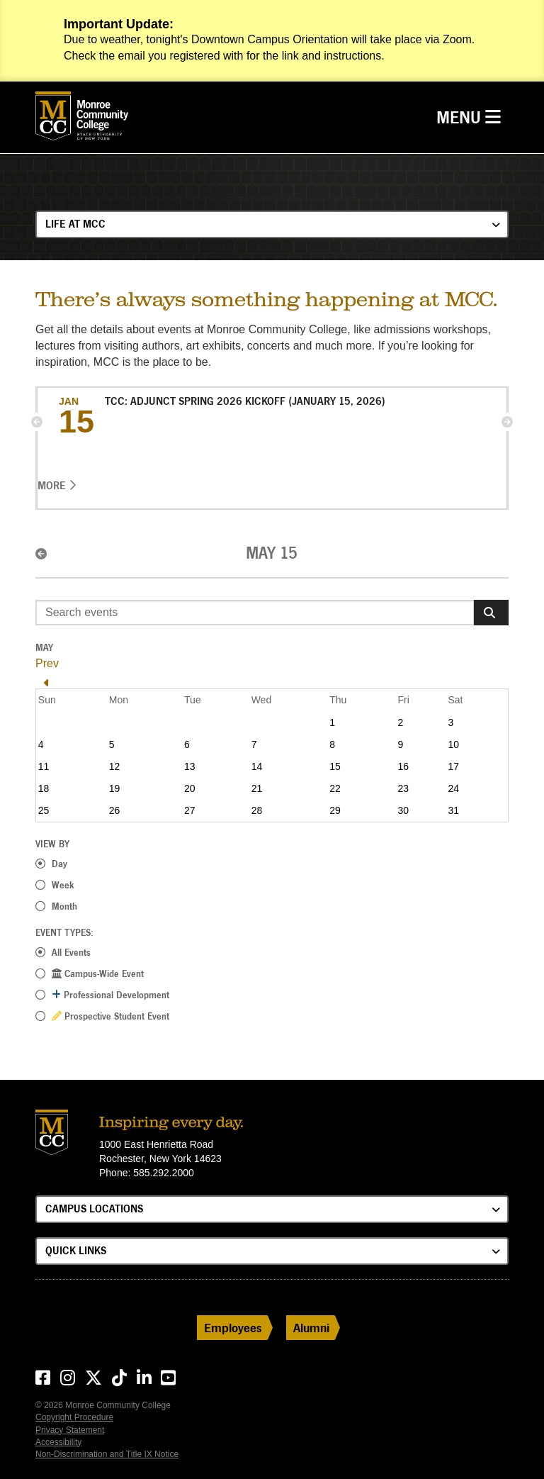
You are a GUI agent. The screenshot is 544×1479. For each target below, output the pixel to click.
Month (64, 906)
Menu (472, 116)
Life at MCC (75, 223)
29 (335, 810)
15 (335, 766)
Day (59, 863)
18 (44, 788)
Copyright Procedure (74, 1417)
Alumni (311, 1327)
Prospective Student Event (110, 1016)
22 (335, 788)
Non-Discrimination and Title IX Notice (106, 1454)
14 (257, 766)
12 (114, 766)
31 (453, 810)
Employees (233, 1327)
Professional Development (110, 994)
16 (403, 766)
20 (190, 788)
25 (44, 810)
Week (63, 885)
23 (403, 788)
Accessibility (58, 1442)
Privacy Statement (69, 1430)
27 (190, 810)
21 (257, 788)
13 (190, 766)
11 (44, 766)
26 (114, 810)
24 (453, 788)
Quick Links (75, 1250)
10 (453, 744)
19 (114, 788)
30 (403, 810)
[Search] (491, 612)
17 (453, 766)
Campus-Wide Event (98, 973)
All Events (71, 952)
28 (257, 810)
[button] (37, 421)
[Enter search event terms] (255, 612)
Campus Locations (94, 1208)
